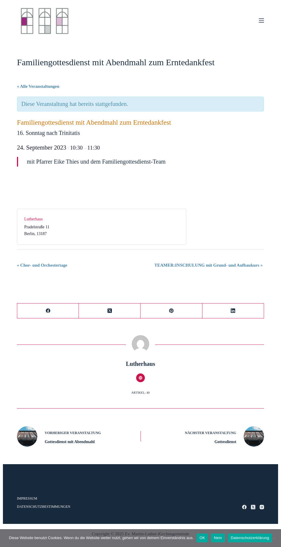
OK (202, 538)
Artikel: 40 (140, 392)
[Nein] (274, 538)
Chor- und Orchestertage (42, 265)
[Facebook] (48, 310)
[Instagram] (262, 507)
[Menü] (261, 20)
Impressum (27, 498)
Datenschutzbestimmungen (43, 507)
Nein (218, 538)
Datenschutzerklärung (250, 538)
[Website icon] (140, 377)
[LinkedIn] (233, 310)
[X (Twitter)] (109, 310)
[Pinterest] (171, 310)
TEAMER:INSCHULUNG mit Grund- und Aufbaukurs (208, 265)
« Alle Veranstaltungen (38, 86)
